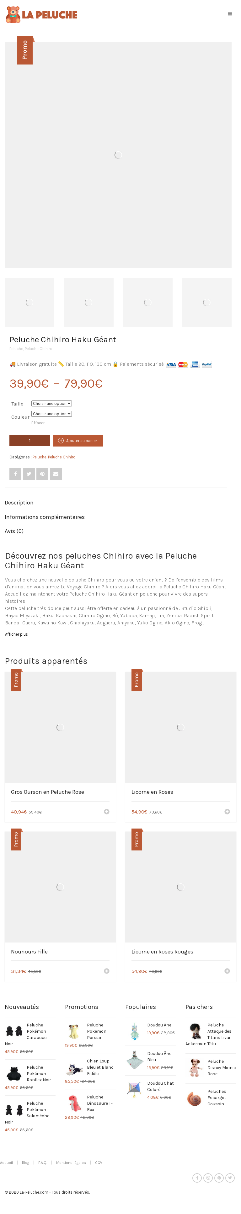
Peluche (16, 348)
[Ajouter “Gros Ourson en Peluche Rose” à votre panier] (107, 812)
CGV (98, 1162)
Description (19, 502)
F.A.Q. (42, 1162)
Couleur (20, 417)
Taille (17, 404)
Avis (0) (14, 531)
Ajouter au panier (81, 440)
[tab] (116, 503)
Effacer (38, 423)
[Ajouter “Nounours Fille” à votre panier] (107, 971)
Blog (25, 1162)
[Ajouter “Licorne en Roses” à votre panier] (227, 812)
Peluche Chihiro (38, 348)
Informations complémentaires (45, 517)
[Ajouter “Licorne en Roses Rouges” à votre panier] (227, 971)
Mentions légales (71, 1162)
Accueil (6, 1162)
